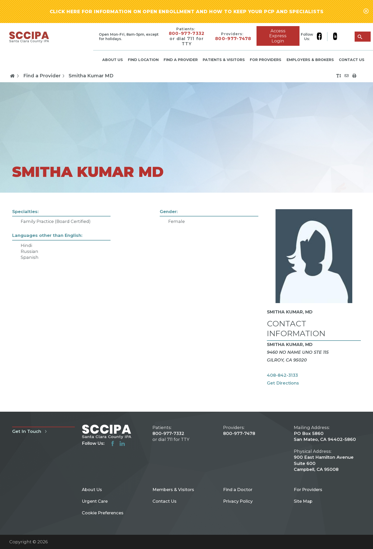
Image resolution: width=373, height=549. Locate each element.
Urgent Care (95, 501)
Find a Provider (181, 60)
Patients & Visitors (224, 60)
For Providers (265, 60)
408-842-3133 (282, 375)
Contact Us (351, 60)
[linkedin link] (334, 36)
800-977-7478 (233, 38)
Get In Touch (30, 431)
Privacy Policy (238, 501)
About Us (112, 60)
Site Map (303, 501)
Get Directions (283, 383)
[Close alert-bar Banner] (366, 11)
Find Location (143, 60)
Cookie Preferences (102, 512)
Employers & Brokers (310, 60)
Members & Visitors (173, 489)
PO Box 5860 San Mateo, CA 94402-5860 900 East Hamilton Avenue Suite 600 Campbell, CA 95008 (325, 451)
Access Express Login (278, 36)
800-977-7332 (187, 33)
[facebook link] (322, 36)
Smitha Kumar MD (91, 75)
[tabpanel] (186, 302)
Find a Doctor (237, 489)
